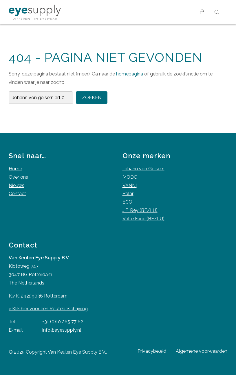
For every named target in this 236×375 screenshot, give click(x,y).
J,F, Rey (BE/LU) (140, 210)
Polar (127, 193)
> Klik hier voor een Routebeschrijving (48, 308)
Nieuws (16, 185)
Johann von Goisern (143, 168)
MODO (130, 177)
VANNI (129, 185)
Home (15, 168)
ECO (127, 202)
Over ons (18, 177)
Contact (17, 193)
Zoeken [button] (91, 97)
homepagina (129, 74)
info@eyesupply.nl (61, 330)
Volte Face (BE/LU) (143, 218)
